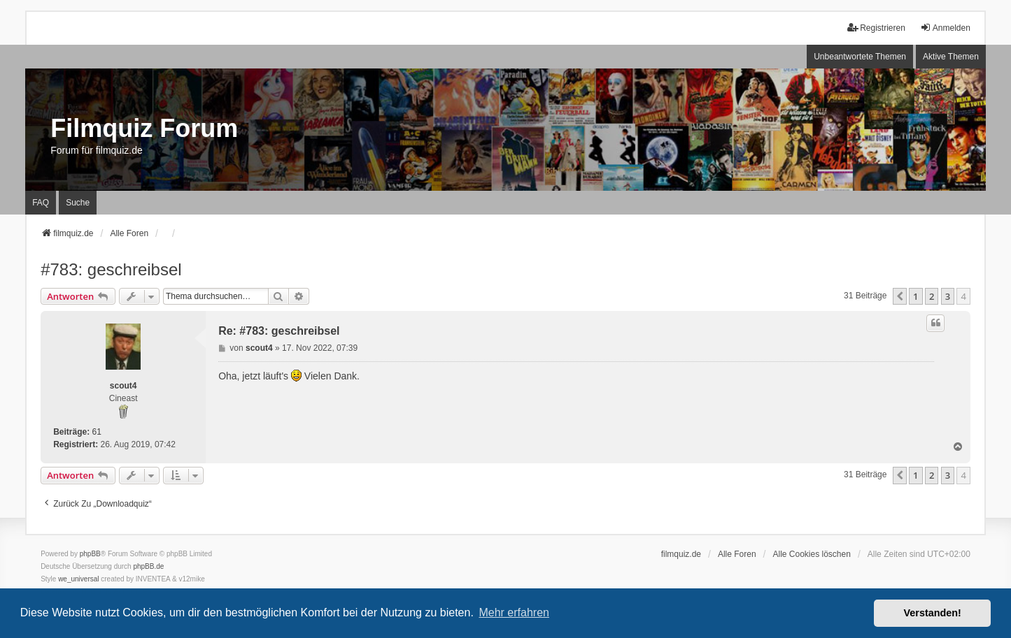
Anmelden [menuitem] (945, 27)
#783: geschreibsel (111, 269)
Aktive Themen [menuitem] (951, 56)
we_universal (78, 579)
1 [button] (915, 296)
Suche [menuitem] (78, 203)
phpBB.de (148, 566)
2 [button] (931, 296)
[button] (900, 296)
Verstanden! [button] (932, 612)
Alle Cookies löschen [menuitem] (811, 554)
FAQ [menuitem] (40, 203)
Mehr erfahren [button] (514, 612)
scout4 (123, 386)
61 (96, 432)
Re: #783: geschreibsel (278, 331)
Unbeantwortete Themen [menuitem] (860, 56)
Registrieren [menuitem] (876, 27)
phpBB (90, 554)
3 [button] (947, 296)
